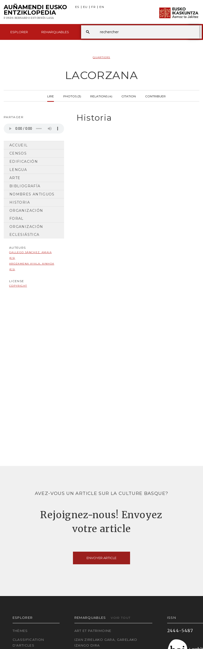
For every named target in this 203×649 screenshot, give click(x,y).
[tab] (135, 117)
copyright (18, 285)
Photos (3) (72, 96)
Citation (128, 96)
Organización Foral (26, 214)
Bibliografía (24, 186)
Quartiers (101, 57)
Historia (19, 202)
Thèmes (20, 631)
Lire (50, 96)
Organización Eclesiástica (26, 230)
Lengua (18, 169)
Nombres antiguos (32, 194)
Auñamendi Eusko (35, 12)
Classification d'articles (28, 642)
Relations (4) (101, 96)
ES (77, 7)
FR (93, 7)
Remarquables (55, 32)
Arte (14, 178)
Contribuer (155, 96)
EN (101, 7)
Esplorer (19, 32)
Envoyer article (101, 558)
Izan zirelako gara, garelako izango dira (105, 642)
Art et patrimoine (93, 631)
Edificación (23, 161)
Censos (18, 153)
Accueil (18, 145)
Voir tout (121, 618)
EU (85, 7)
